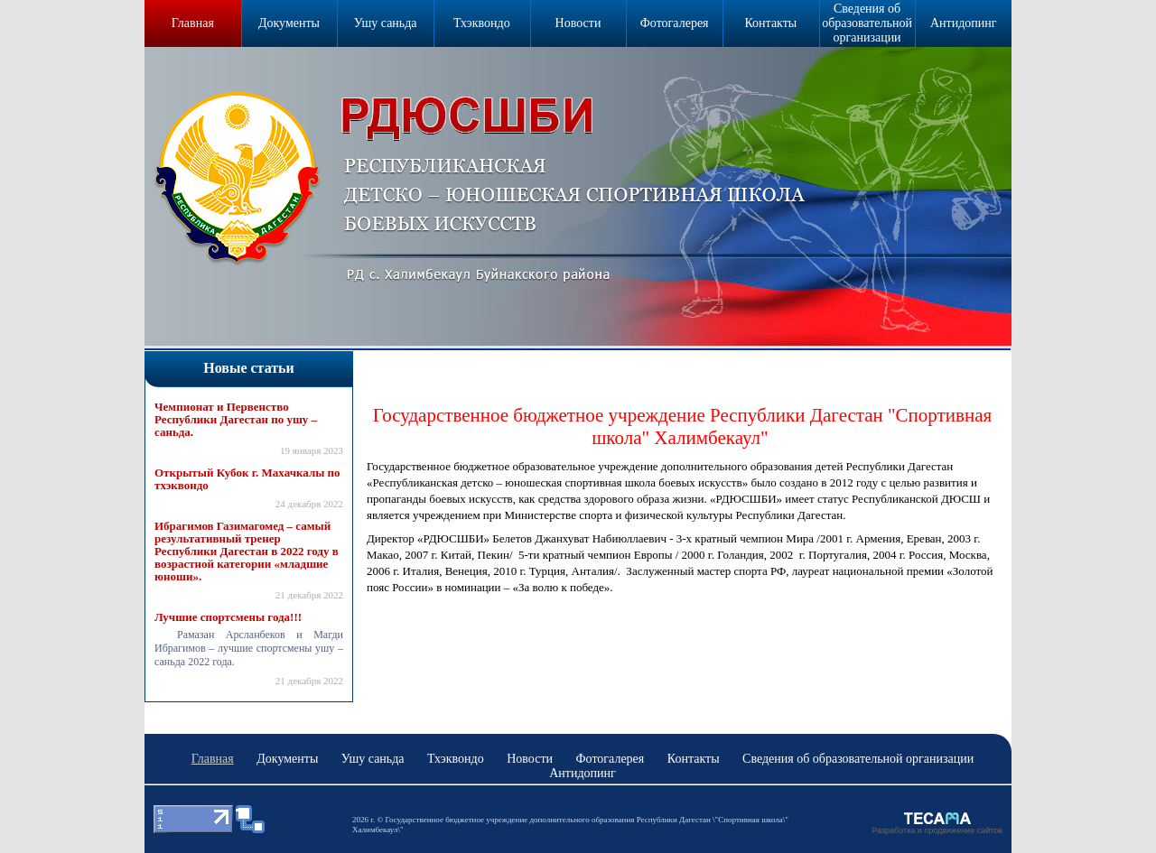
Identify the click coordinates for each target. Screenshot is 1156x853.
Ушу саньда (385, 23)
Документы (289, 23)
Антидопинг (963, 23)
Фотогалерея (674, 23)
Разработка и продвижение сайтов (937, 830)
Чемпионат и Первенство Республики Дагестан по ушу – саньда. (235, 420)
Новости (578, 23)
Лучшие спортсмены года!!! (228, 617)
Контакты (770, 23)
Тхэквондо (481, 23)
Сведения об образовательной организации (867, 23)
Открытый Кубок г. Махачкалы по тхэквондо (247, 479)
